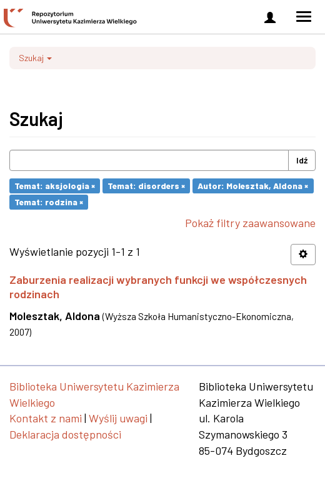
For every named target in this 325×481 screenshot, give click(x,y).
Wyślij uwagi (118, 418)
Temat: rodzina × (48, 202)
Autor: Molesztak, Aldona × (253, 185)
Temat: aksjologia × (54, 185)
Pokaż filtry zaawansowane (250, 223)
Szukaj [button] (35, 57)
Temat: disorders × (146, 185)
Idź (302, 160)
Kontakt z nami (45, 418)
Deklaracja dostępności (65, 434)
